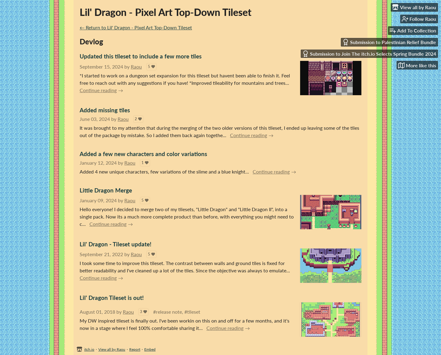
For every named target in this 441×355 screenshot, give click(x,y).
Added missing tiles (105, 110)
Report (134, 349)
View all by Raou (111, 349)
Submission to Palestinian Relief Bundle (389, 42)
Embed (150, 349)
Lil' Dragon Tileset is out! (112, 297)
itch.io (89, 349)
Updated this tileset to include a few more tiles (141, 56)
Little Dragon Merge (106, 190)
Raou (136, 66)
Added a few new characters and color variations (143, 153)
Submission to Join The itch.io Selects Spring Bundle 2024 (369, 53)
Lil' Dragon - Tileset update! (115, 244)
